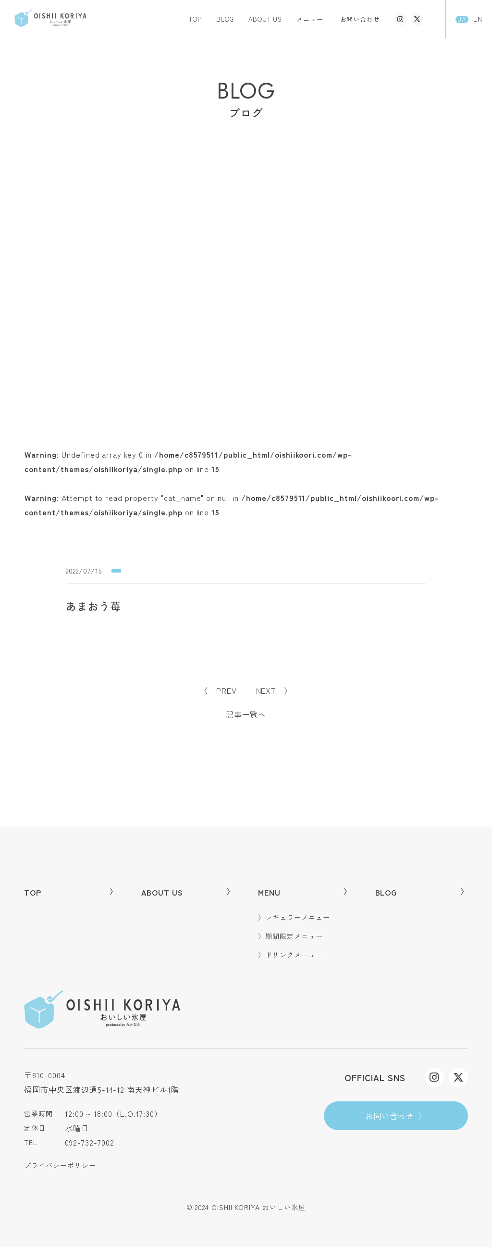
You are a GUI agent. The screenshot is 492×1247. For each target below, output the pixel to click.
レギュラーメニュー (294, 917)
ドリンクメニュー (290, 955)
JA (462, 19)
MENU (304, 892)
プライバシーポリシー (60, 1165)
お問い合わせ (360, 19)
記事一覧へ (246, 714)
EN (477, 19)
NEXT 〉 (274, 690)
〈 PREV (218, 690)
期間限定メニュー (290, 936)
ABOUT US (265, 19)
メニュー (309, 19)
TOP (195, 19)
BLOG (225, 19)
